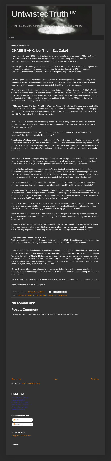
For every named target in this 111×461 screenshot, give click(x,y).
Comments (18, 424)
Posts (16, 420)
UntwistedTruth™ (44, 13)
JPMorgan (38, 295)
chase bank (22, 295)
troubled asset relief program (57, 295)
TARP (45, 295)
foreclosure (30, 295)
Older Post (95, 379)
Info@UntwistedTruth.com (21, 436)
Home (11, 37)
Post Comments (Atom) (31, 383)
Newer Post (16, 379)
